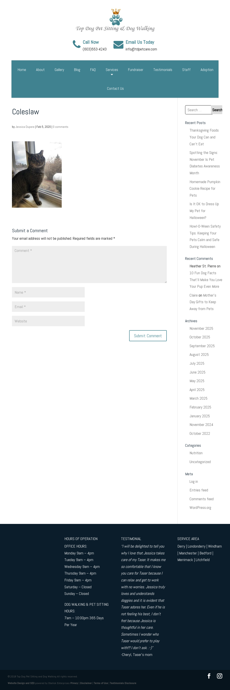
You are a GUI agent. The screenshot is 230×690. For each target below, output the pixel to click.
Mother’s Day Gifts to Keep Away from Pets (203, 302)
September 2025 (202, 345)
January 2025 (200, 415)
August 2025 (199, 354)
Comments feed (202, 498)
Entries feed (199, 490)
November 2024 (201, 424)
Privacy (74, 683)
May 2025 (197, 380)
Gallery (59, 69)
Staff (186, 69)
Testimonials (162, 69)
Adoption (207, 69)
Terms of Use (101, 683)
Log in (194, 481)
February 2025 (200, 407)
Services (112, 69)
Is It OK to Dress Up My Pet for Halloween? (204, 210)
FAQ (93, 69)
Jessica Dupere (24, 127)
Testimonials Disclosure (123, 683)
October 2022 (200, 433)
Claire (194, 295)
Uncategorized (200, 461)
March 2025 (198, 398)
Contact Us (115, 88)
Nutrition (196, 452)
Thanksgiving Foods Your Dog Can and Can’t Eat (204, 137)
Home (22, 69)
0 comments (60, 127)
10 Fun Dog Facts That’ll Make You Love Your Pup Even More (206, 279)
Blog (77, 69)
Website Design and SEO (21, 683)
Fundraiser (135, 69)
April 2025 (197, 389)
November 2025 (201, 328)
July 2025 (197, 363)
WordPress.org (200, 507)
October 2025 (200, 336)
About (40, 69)
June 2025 (197, 372)
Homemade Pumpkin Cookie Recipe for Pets (205, 188)
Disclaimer (86, 683)
